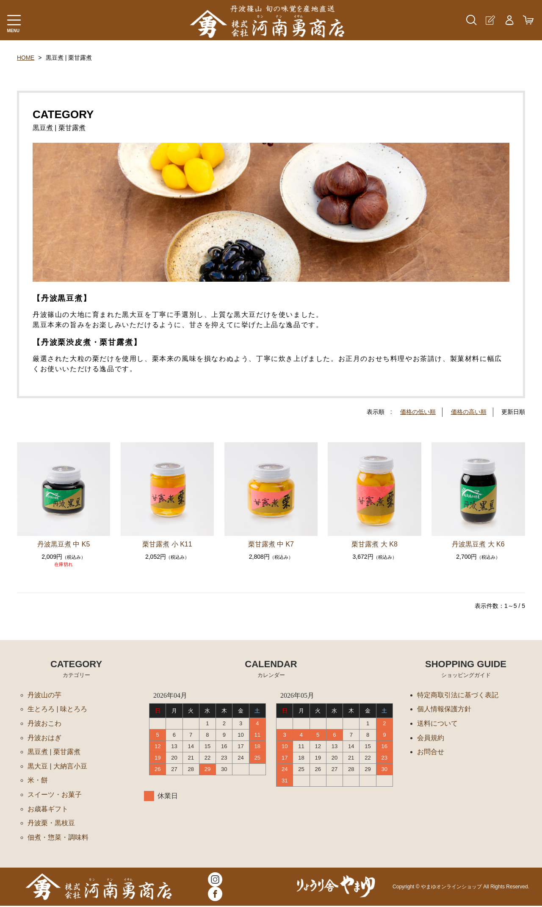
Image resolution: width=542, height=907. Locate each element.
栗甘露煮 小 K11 (167, 543)
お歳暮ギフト (48, 809)
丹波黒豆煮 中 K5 (63, 543)
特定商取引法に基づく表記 (457, 694)
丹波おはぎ (44, 737)
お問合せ (430, 752)
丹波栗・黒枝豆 (51, 824)
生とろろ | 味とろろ (57, 709)
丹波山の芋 (44, 694)
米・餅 (38, 781)
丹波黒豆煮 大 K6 (478, 543)
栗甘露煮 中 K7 (271, 543)
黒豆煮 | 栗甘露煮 (54, 752)
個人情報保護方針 (444, 709)
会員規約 (430, 737)
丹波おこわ (44, 723)
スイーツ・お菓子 (55, 795)
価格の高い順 (469, 411)
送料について (437, 723)
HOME (26, 57)
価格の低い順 (418, 411)
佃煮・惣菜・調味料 (58, 838)
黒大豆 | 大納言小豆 (57, 766)
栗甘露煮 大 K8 (374, 543)
